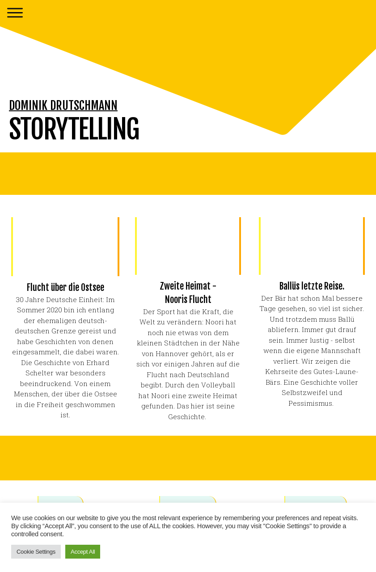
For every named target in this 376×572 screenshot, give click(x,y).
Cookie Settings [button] (36, 551)
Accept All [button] (83, 551)
